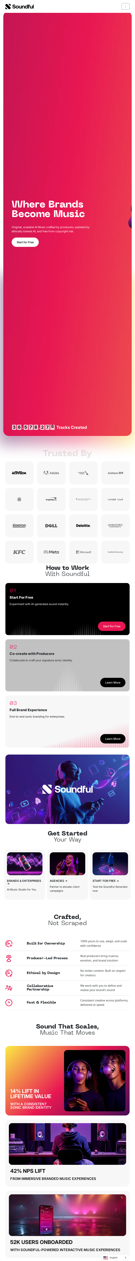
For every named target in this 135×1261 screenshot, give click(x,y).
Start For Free (111, 626)
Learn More (112, 682)
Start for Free (25, 242)
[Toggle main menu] (126, 6)
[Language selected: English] (114, 1257)
